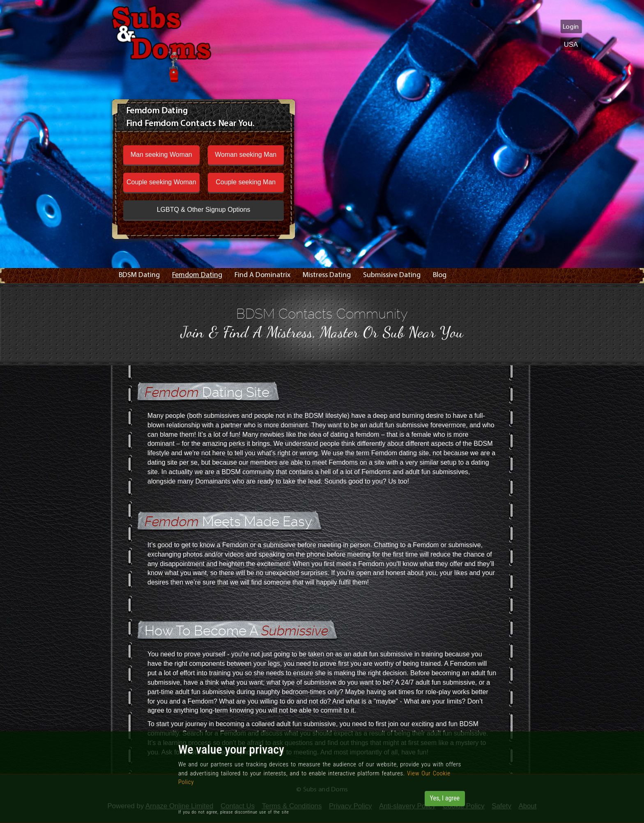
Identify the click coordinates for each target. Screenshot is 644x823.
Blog (439, 275)
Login (571, 26)
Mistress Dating (327, 275)
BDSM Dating (139, 275)
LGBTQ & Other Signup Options (204, 209)
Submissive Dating (392, 275)
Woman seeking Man (245, 154)
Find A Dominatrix (262, 275)
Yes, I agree (445, 798)
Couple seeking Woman (161, 182)
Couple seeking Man (246, 182)
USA (571, 44)
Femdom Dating (197, 275)
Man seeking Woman (161, 154)
